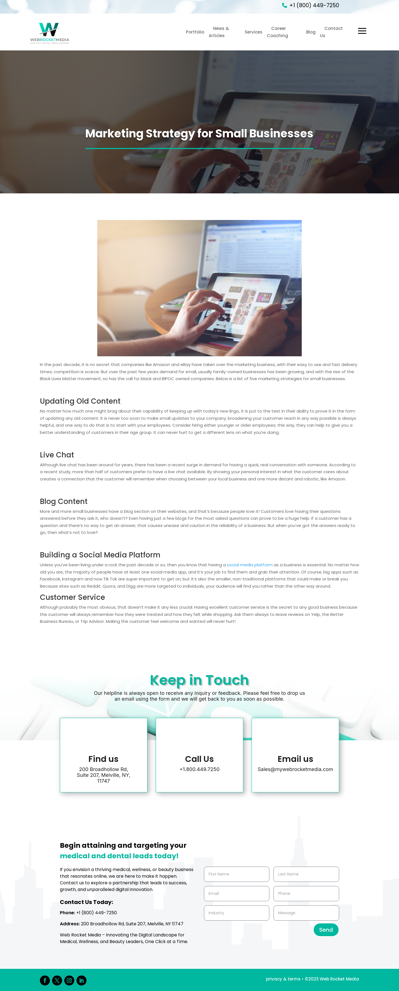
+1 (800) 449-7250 (314, 5)
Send (326, 930)
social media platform (250, 565)
